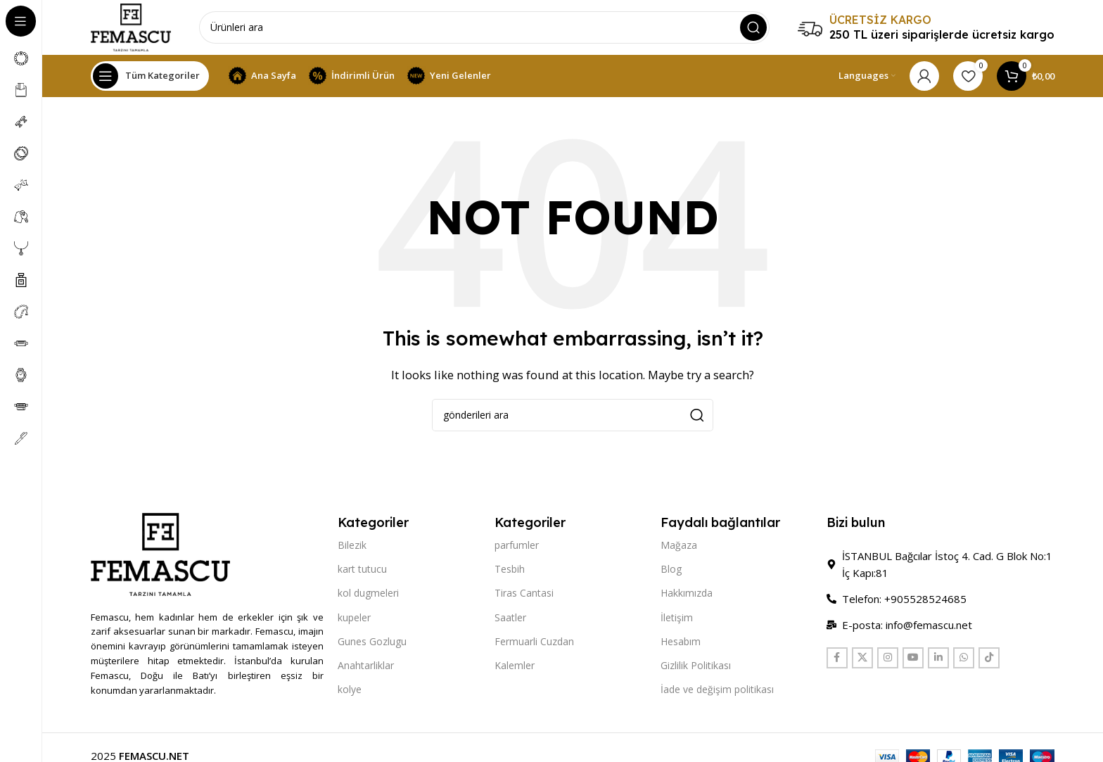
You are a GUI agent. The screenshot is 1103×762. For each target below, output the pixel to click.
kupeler (354, 619)
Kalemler (515, 666)
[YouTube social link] (913, 659)
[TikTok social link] (989, 659)
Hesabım (681, 642)
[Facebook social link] (837, 659)
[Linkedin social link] (938, 659)
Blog (671, 570)
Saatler (510, 619)
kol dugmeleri (368, 595)
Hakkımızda (687, 595)
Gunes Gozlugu (372, 642)
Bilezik (352, 546)
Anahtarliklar (366, 666)
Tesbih (510, 570)
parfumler (517, 546)
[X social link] (862, 659)
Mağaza (679, 546)
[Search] (486, 28)
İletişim (677, 619)
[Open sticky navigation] (150, 77)
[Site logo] (132, 27)
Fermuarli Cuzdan (534, 642)
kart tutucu (362, 570)
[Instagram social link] (887, 659)
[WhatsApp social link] (963, 659)
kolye (350, 690)
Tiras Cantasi (524, 595)
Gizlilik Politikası (696, 666)
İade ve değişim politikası (717, 690)
